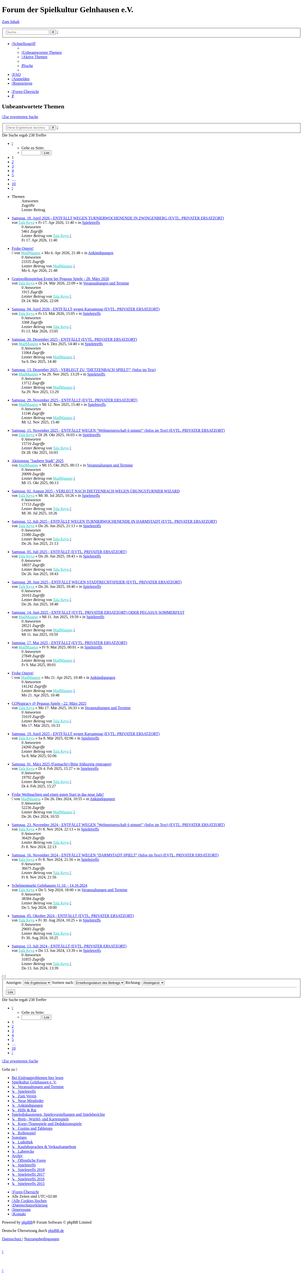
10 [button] (14, 184)
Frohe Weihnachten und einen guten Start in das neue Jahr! (58, 794)
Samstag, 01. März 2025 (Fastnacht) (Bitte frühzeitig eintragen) (61, 764)
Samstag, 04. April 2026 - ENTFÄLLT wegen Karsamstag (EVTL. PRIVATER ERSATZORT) (85, 309)
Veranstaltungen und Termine (106, 283)
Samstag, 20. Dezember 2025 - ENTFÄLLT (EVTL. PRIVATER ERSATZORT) (74, 339)
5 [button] (13, 175)
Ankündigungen (100, 253)
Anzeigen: (28, 982)
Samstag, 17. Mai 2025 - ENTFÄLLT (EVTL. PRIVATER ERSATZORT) (69, 643)
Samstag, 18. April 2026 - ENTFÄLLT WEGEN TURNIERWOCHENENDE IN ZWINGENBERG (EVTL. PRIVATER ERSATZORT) (118, 218)
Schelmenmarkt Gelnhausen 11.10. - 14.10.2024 (49, 885)
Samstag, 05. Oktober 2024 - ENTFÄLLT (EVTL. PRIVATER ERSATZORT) (73, 916)
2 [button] (13, 162)
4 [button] (13, 171)
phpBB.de (56, 1231)
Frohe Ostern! (23, 248)
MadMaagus (31, 253)
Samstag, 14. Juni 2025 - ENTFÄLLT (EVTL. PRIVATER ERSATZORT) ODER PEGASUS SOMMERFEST (98, 612)
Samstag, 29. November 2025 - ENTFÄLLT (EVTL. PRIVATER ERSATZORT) (74, 400)
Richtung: (145, 982)
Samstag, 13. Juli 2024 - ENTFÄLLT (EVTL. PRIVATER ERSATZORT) (69, 946)
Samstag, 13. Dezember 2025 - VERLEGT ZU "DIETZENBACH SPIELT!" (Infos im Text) (84, 370)
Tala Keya (26, 222)
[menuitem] (42, 52)
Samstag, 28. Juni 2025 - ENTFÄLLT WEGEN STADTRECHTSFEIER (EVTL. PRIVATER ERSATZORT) (97, 582)
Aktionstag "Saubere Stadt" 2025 (38, 461)
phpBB (27, 1222)
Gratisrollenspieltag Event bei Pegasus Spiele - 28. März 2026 (60, 279)
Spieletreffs (91, 222)
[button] (12, 143)
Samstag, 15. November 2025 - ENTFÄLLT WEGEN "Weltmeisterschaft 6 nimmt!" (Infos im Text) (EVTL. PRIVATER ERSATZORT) (118, 430)
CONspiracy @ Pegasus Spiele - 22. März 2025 (49, 703)
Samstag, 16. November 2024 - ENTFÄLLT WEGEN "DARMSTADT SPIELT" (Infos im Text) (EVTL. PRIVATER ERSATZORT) (115, 855)
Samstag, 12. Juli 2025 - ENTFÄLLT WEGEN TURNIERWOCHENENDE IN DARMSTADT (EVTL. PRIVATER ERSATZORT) (114, 521)
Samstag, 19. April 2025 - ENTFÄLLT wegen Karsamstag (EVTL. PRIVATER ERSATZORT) (85, 734)
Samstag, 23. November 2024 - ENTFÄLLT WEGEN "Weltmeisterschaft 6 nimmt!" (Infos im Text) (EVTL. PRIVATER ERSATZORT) (118, 825)
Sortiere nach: (88, 982)
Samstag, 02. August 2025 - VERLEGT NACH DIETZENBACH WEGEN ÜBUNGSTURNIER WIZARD (96, 491)
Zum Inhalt (11, 22)
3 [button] (13, 166)
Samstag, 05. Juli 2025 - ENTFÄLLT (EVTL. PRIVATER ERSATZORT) (69, 552)
